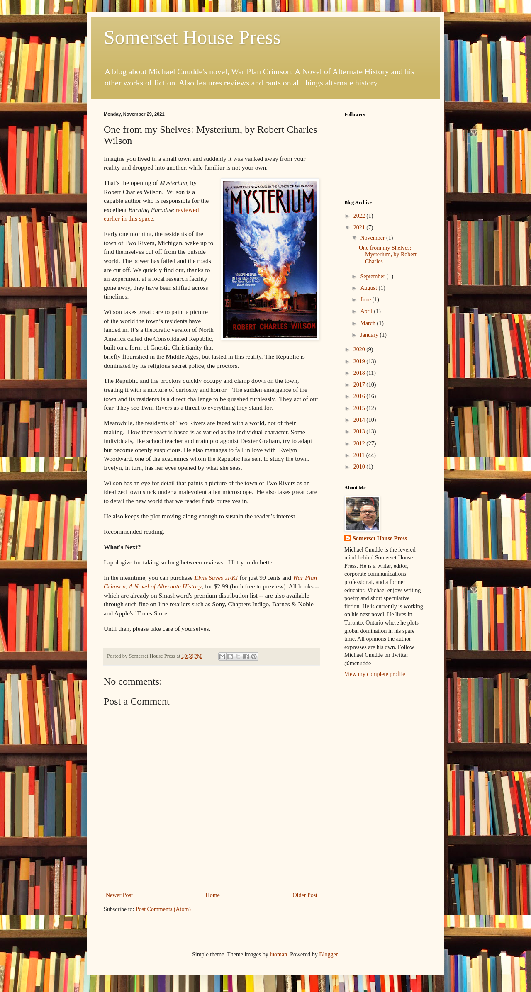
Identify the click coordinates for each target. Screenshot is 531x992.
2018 (360, 373)
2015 (360, 408)
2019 (360, 361)
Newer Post (119, 895)
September (373, 276)
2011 (359, 455)
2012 (360, 443)
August (369, 288)
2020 (360, 349)
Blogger (328, 954)
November (373, 238)
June (366, 300)
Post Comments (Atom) (163, 909)
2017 (360, 385)
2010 (360, 467)
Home (213, 895)
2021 (360, 227)
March (368, 323)
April (367, 311)
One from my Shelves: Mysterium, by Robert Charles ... (388, 255)
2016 (360, 396)
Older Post (305, 895)
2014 (360, 420)
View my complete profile (374, 674)
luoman (278, 954)
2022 (360, 216)
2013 (360, 431)
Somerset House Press (192, 37)
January (370, 335)
